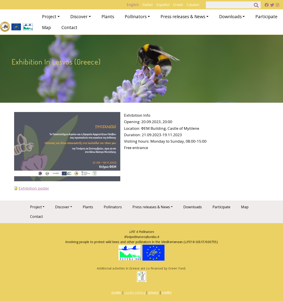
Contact (69, 27)
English (133, 4)
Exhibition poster (34, 188)
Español (163, 4)
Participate (266, 17)
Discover (79, 17)
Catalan (193, 4)
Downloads (230, 17)
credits (166, 292)
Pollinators (136, 17)
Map (46, 27)
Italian (147, 4)
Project (49, 17)
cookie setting (134, 292)
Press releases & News (183, 17)
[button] (67, 148)
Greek (178, 4)
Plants (107, 17)
